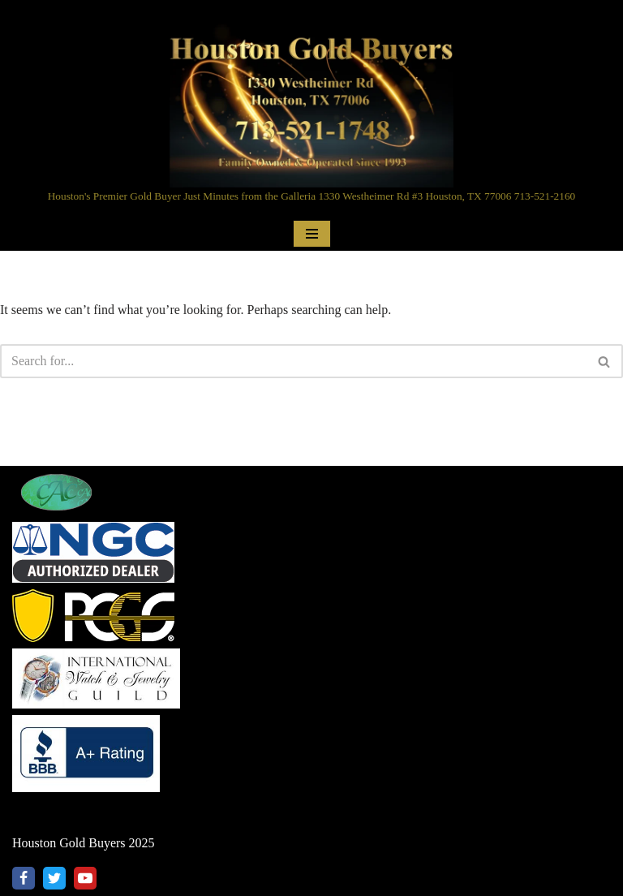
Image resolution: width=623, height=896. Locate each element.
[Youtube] (85, 878)
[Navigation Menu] (312, 234)
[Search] (293, 361)
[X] (54, 878)
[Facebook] (23, 878)
